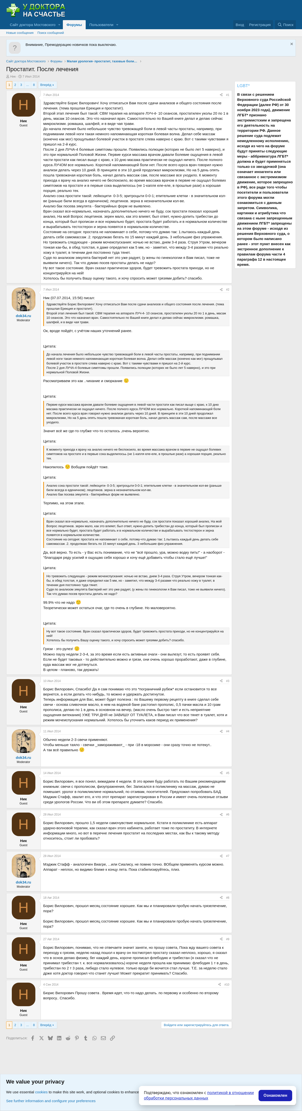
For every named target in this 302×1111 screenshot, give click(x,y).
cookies (41, 1092)
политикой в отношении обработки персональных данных (199, 1095)
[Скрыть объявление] (291, 44)
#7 (227, 856)
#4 (227, 731)
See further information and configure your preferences (51, 1101)
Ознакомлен (275, 1095)
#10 (226, 984)
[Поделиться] (221, 95)
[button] (59, 24)
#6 (227, 814)
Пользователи (101, 25)
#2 (227, 289)
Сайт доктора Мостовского (32, 25)
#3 (227, 681)
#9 (227, 939)
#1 (227, 95)
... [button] (27, 85)
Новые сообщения (20, 33)
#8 (227, 897)
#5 (227, 773)
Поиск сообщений (51, 33)
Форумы (74, 25)
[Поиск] (285, 24)
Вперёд (45, 85)
